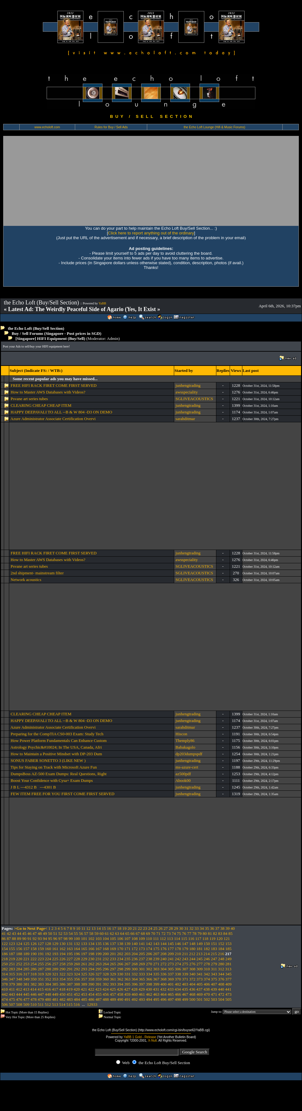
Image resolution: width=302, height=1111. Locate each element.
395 (127, 984)
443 (12, 994)
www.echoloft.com (47, 127)
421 (84, 989)
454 (91, 994)
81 (210, 933)
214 (207, 953)
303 (156, 969)
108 (135, 938)
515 (69, 1004)
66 (132, 933)
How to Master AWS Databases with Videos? (48, 392)
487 (98, 999)
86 (4, 938)
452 (77, 994)
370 (178, 979)
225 (55, 958)
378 (5, 984)
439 (214, 989)
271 (156, 963)
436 (192, 989)
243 (185, 958)
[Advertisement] (63, 180)
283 (12, 969)
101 (84, 938)
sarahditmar (185, 418)
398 (149, 984)
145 (170, 943)
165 (84, 948)
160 (48, 948)
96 (55, 938)
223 (41, 958)
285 (26, 969)
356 (77, 979)
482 (62, 999)
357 (84, 979)
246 (207, 958)
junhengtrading (187, 385)
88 (14, 938)
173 (142, 948)
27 (166, 928)
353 (55, 979)
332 (135, 974)
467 (185, 994)
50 (50, 933)
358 (91, 979)
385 (55, 984)
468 (192, 994)
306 (178, 969)
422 (91, 989)
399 (156, 984)
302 (149, 969)
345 (228, 974)
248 (221, 958)
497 (170, 999)
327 (98, 974)
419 (69, 989)
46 (29, 933)
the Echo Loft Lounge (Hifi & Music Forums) (214, 127)
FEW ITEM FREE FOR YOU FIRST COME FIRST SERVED (63, 793)
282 (5, 969)
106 (120, 938)
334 (149, 974)
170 (120, 948)
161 (55, 948)
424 (105, 989)
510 (33, 1004)
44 (19, 933)
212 (192, 953)
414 (33, 989)
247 (214, 958)
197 (84, 953)
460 (135, 994)
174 (149, 948)
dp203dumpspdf (188, 753)
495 (156, 999)
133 (84, 943)
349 (26, 979)
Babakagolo (185, 747)
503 (214, 999)
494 (149, 999)
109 (142, 938)
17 (114, 928)
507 (12, 1004)
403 (185, 984)
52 (60, 933)
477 (26, 999)
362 (120, 979)
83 (220, 933)
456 (106, 994)
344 (221, 974)
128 (48, 943)
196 (77, 953)
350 (33, 979)
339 (185, 974)
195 (70, 953)
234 (120, 958)
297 (113, 969)
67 (138, 933)
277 (199, 963)
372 (192, 979)
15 (104, 928)
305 (170, 969)
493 (142, 999)
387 (70, 984)
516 (77, 1004)
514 (62, 1004)
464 (164, 994)
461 (142, 994)
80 (205, 933)
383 (41, 984)
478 (33, 999)
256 (48, 963)
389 (84, 984)
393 (113, 984)
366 (149, 979)
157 (26, 948)
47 (35, 933)
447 (41, 994)
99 (71, 938)
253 (26, 963)
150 (207, 943)
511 (41, 1004)
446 (33, 994)
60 (102, 933)
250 (5, 963)
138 (120, 943)
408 (221, 984)
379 (12, 984)
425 (113, 989)
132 (77, 943)
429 (142, 989)
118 (205, 938)
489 (113, 999)
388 (77, 984)
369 (170, 979)
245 (199, 958)
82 (215, 933)
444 (19, 994)
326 (91, 974)
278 (207, 963)
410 (5, 989)
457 (113, 994)
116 (191, 938)
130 (62, 943)
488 (106, 999)
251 (12, 963)
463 (156, 994)
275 (185, 963)
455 (98, 994)
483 (70, 999)
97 (60, 938)
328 (106, 974)
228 (77, 958)
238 (149, 958)
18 (119, 928)
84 (225, 933)
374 (207, 979)
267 (127, 963)
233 (113, 958)
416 (48, 989)
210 (178, 953)
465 (170, 994)
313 (228, 969)
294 (91, 969)
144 (164, 943)
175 (156, 948)
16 (109, 928)
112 (163, 938)
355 (70, 979)
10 (78, 928)
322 (62, 974)
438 (207, 989)
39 (228, 928)
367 (156, 979)
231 (98, 958)
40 (233, 928)
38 (222, 928)
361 (113, 979)
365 (142, 979)
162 (62, 948)
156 (19, 948)
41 (4, 933)
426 (120, 989)
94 (45, 938)
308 (192, 969)
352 (48, 979)
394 (120, 984)
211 (185, 953)
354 (62, 979)
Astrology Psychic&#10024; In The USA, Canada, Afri (56, 747)
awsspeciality (186, 392)
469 (199, 994)
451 (70, 994)
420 (77, 989)
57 (86, 933)
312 (221, 969)
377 (228, 979)
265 (113, 963)
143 (156, 943)
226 (62, 958)
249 (228, 958)
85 (230, 933)
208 (164, 953)
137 (113, 943)
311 (214, 969)
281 (228, 963)
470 (207, 994)
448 (48, 994)
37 (217, 928)
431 (156, 989)
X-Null (152, 1040)
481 (55, 999)
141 (142, 943)
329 (113, 974)
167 (98, 948)
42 (9, 933)
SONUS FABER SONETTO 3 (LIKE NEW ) (48, 760)
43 (14, 933)
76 (184, 933)
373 (199, 979)
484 (77, 999)
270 (149, 963)
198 (91, 953)
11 (83, 928)
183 (214, 948)
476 (19, 999)
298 (120, 969)
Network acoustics (26, 579)
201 (113, 953)
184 (221, 948)
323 (70, 974)
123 (12, 943)
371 (185, 979)
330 (120, 974)
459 (127, 994)
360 (106, 979)
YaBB (102, 303)
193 (55, 953)
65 (127, 933)
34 (202, 928)
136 (106, 943)
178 (178, 948)
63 (117, 933)
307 (185, 969)
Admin (112, 338)
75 (179, 933)
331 (127, 974)
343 (214, 974)
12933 (92, 1004)
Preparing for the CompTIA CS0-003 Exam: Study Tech (57, 733)
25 (155, 928)
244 (192, 958)
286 (33, 969)
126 (33, 943)
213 (199, 953)
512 (48, 1004)
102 (91, 938)
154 (5, 948)
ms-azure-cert (186, 767)
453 (84, 994)
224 (48, 958)
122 (5, 943)
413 (26, 989)
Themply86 (184, 740)
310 (207, 969)
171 (127, 948)
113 (170, 938)
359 (98, 979)
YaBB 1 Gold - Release (139, 1037)
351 (41, 979)
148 (192, 943)
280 (221, 963)
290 (62, 969)
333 (142, 974)
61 (107, 933)
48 (40, 933)
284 (19, 969)
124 (19, 943)
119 (212, 938)
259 (70, 963)
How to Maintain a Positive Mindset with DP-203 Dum (56, 753)
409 (228, 984)
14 (99, 928)
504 (221, 999)
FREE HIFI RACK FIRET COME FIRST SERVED (54, 385)
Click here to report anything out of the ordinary (151, 233)
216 (221, 953)
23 (145, 928)
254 (33, 963)
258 (62, 963)
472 (221, 994)
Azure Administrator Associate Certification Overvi (53, 418)
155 (12, 948)
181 (199, 948)
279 (214, 963)
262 (91, 963)
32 (191, 928)
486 (91, 999)
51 (55, 933)
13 (93, 928)
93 (40, 938)
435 (185, 989)
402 (178, 984)
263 (98, 963)
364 (135, 979)
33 (196, 928)
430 (149, 989)
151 (214, 943)
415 (40, 989)
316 (19, 974)
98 (65, 938)
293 (84, 969)
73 (169, 933)
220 (19, 958)
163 (70, 948)
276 (192, 963)
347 (12, 979)
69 (148, 933)
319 (41, 974)
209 (170, 953)
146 (178, 943)
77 (189, 933)
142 (149, 943)
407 (214, 984)
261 (84, 963)
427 (127, 989)
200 (106, 953)
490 (120, 999)
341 (199, 974)
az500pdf (183, 773)
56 (81, 933)
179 (185, 948)
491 (127, 999)
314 (5, 974)
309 (199, 969)
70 (153, 933)
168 (106, 948)
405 (199, 984)
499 (185, 999)
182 (207, 948)
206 (149, 953)
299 (127, 969)
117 (198, 938)
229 (84, 958)
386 (62, 984)
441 (228, 989)
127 (41, 943)
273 (170, 963)
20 (130, 928)
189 (26, 953)
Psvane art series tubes (29, 398)
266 (120, 963)
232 (106, 958)
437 (199, 989)
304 (164, 969)
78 (194, 933)
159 (41, 948)
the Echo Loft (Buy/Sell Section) (36, 328)
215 (214, 953)
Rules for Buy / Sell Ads (111, 127)
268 (135, 963)
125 (26, 943)
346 (5, 979)
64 (122, 933)
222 (33, 958)
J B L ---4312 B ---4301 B (33, 787)
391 (98, 984)
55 (76, 933)
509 (26, 1004)
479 (41, 999)
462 (149, 994)
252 (19, 963)
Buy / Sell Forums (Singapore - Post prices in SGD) (57, 333)
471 (214, 994)
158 (33, 948)
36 (212, 928)
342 (207, 974)
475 (12, 999)
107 (127, 938)
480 (48, 999)
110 (149, 938)
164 (77, 948)
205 (142, 953)
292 (77, 969)
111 (156, 938)
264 (106, 963)
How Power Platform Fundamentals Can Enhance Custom (59, 740)
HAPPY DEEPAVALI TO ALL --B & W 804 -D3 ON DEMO (61, 412)
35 (207, 928)
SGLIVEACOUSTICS (194, 398)
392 (106, 984)
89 (19, 938)
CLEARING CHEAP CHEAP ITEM (41, 405)
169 (113, 948)
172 (135, 948)
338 (178, 974)
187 (12, 953)
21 (135, 928)
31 (186, 928)
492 (135, 999)
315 (12, 974)
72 (163, 933)
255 (41, 963)
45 (24, 933)
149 (199, 943)
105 (113, 938)
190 (33, 953)
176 (164, 948)
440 (221, 989)
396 (135, 984)
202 (120, 953)
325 (84, 974)
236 (135, 958)
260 (77, 963)
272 (164, 963)
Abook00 (183, 780)
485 (84, 999)
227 (70, 958)
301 (142, 969)
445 (26, 994)
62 (112, 933)
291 (70, 969)
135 (98, 943)
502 (207, 999)
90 (24, 938)
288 (48, 969)
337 (170, 974)
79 (200, 933)
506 (5, 1004)
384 (48, 984)
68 (143, 933)
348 (19, 979)
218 (5, 958)
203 (127, 953)
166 (91, 948)
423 (98, 989)
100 (77, 938)
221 (26, 958)
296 (106, 969)
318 (33, 974)
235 (127, 958)
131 (70, 943)
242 (178, 958)
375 (214, 979)
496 (164, 999)
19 (124, 928)
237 (142, 958)
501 (199, 999)
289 (55, 969)
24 (150, 928)
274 (178, 963)
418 (62, 989)
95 (50, 938)
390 (91, 984)
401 (170, 984)
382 (33, 984)
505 (228, 999)
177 (170, 948)
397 (142, 984)
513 (55, 1004)
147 (185, 943)
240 (164, 958)
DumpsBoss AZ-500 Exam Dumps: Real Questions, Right (59, 773)
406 (207, 984)
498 (178, 999)
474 (5, 999)
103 (98, 938)
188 (19, 953)
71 (158, 933)
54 (71, 933)
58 (91, 933)
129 (55, 943)
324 (77, 974)
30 (181, 928)
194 (62, 953)
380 (19, 984)
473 (228, 994)
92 (35, 938)
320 (48, 974)
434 (178, 989)
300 (135, 969)
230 (91, 958)
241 (170, 958)
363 (127, 979)
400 (164, 984)
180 (192, 948)
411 (12, 989)
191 (41, 953)
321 (55, 974)
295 (98, 969)
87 (9, 938)
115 (184, 938)
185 (228, 948)
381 (26, 984)
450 (62, 994)
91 (29, 938)
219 (12, 958)
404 (192, 984)
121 (227, 938)
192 (48, 953)
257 (55, 963)
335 (156, 974)
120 (219, 938)
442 (5, 994)
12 (88, 928)
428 (134, 989)
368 (164, 979)
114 (177, 938)
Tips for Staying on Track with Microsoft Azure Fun (53, 767)
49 (45, 933)
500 (192, 999)
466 (178, 994)
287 (41, 969)
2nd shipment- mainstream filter (37, 573)
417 (55, 989)
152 (221, 943)
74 (174, 933)
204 (135, 953)
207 (156, 953)
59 (97, 933)
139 (127, 943)
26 (161, 928)
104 (106, 938)
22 (140, 928)
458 (120, 994)
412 (19, 989)
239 (156, 958)
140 (135, 943)
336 (164, 974)
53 (65, 933)
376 (221, 979)
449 (55, 994)
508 (19, 1004)
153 (228, 943)
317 (26, 974)
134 (91, 943)
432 (163, 989)
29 (176, 928)
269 (142, 963)
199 (98, 953)
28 (171, 928)
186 (5, 953)
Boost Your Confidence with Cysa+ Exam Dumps (52, 780)
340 (192, 974)
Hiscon (181, 733)
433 (170, 989)
